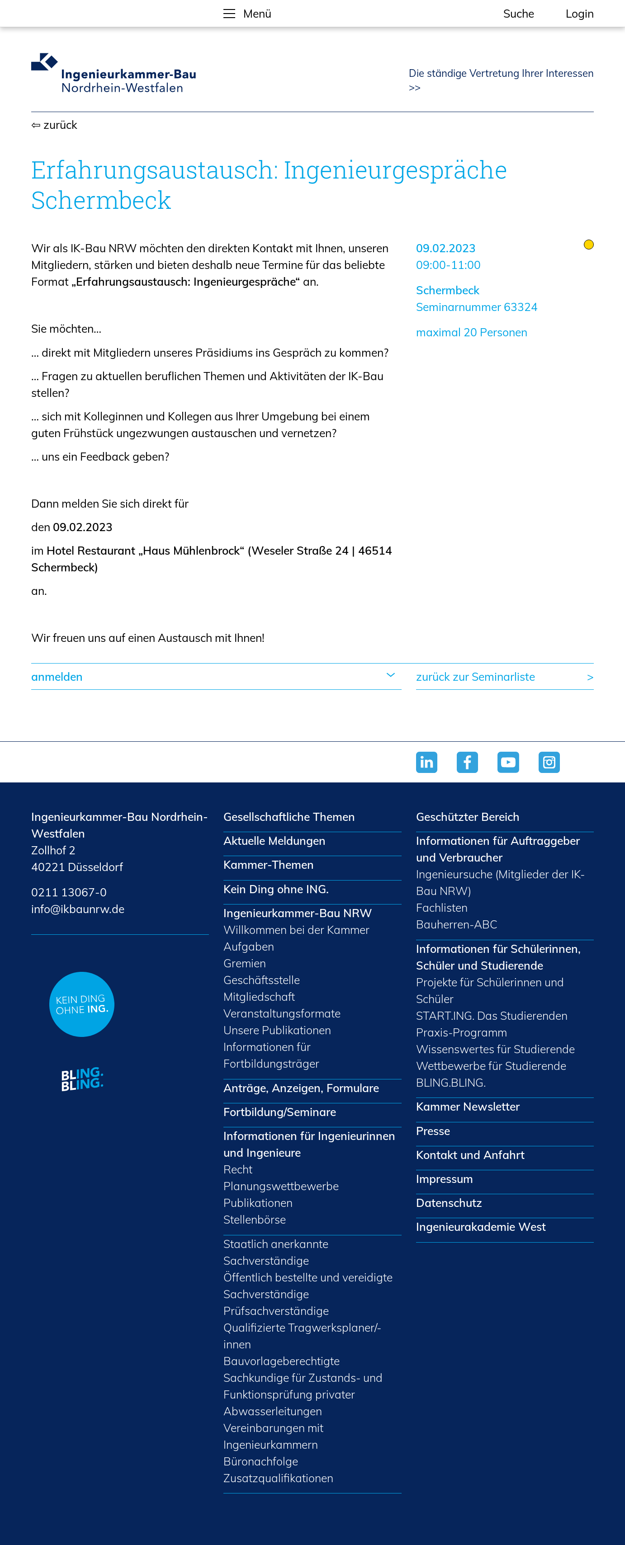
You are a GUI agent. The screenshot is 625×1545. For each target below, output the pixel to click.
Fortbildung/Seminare (279, 1112)
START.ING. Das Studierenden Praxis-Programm (492, 1023)
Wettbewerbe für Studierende (491, 1066)
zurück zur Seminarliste (475, 676)
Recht (237, 1169)
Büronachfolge (260, 1461)
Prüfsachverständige (276, 1311)
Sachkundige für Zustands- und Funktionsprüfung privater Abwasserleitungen (303, 1394)
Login (580, 13)
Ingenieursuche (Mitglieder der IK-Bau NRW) (500, 882)
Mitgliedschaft (259, 996)
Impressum (444, 1179)
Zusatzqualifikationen (278, 1478)
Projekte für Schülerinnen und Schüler (490, 990)
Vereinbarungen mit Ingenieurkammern (273, 1436)
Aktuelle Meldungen (274, 841)
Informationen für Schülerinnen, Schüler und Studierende (498, 957)
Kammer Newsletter (468, 1106)
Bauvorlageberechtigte (281, 1361)
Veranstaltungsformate (282, 1013)
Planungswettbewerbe (281, 1186)
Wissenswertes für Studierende (495, 1049)
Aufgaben (248, 946)
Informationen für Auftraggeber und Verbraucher (498, 849)
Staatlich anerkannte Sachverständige (275, 1252)
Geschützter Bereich (468, 817)
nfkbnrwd (77, 909)
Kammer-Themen (268, 864)
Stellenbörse (254, 1219)
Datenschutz (449, 1203)
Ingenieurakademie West (481, 1227)
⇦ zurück (54, 125)
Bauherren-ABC (456, 924)
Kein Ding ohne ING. (276, 889)
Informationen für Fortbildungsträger (271, 1055)
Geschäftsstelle (261, 980)
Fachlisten (442, 907)
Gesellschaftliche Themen (289, 817)
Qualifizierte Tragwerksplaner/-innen (302, 1335)
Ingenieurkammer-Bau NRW (297, 913)
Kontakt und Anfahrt (470, 1155)
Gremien (244, 963)
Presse (433, 1131)
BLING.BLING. (451, 1082)
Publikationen (258, 1203)
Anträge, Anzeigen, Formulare (301, 1088)
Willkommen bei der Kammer (296, 930)
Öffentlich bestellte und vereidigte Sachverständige (308, 1285)
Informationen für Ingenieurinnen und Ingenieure (309, 1144)
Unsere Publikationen (277, 1030)
